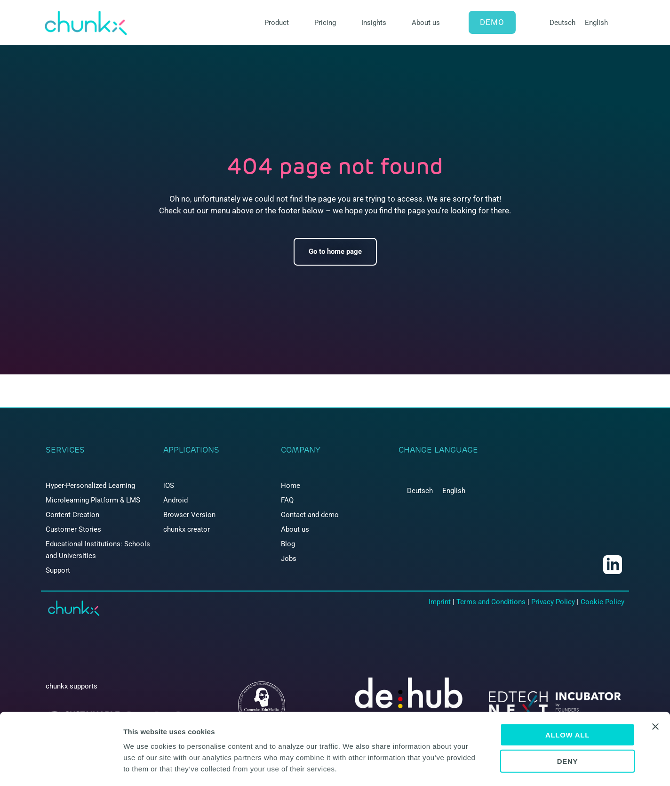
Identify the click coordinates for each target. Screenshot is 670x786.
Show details (494, 767)
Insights (373, 22)
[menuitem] (562, 22)
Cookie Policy (602, 602)
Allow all (567, 695)
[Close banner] (655, 687)
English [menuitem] (596, 22)
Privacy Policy (553, 602)
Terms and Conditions (491, 602)
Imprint (440, 602)
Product (276, 22)
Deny (567, 722)
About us (426, 22)
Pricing (325, 22)
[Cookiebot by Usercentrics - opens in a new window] (61, 768)
